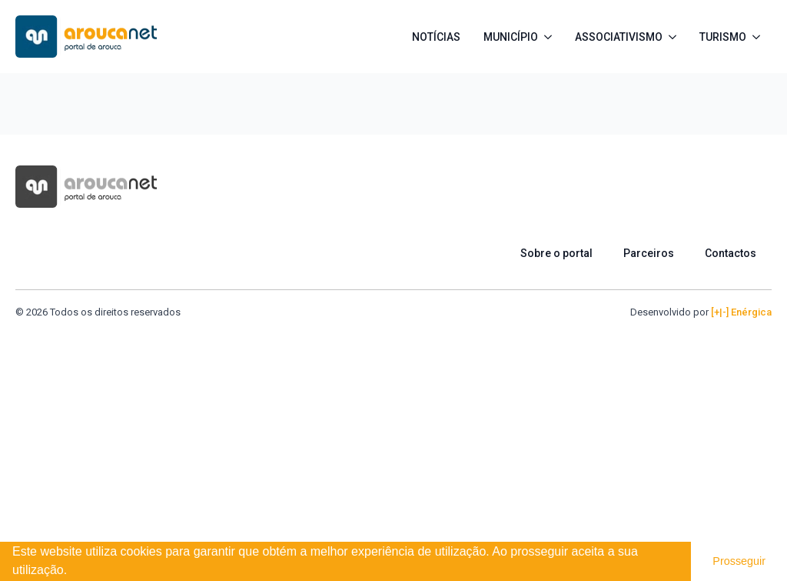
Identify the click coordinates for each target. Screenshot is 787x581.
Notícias (436, 37)
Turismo (722, 37)
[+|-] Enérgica (741, 312)
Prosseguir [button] (738, 561)
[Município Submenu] (550, 37)
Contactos (730, 253)
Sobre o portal (556, 253)
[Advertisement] (393, 435)
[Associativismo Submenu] (675, 37)
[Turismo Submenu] (759, 37)
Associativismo (618, 37)
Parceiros (648, 253)
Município (510, 37)
